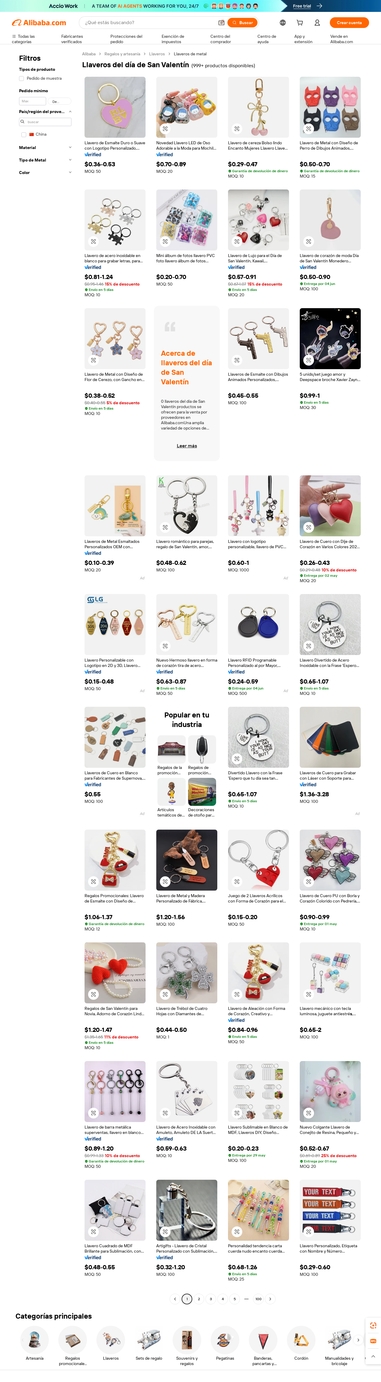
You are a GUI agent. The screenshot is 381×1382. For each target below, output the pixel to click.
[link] (373, 1325)
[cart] (300, 23)
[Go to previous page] (175, 1299)
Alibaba (89, 53)
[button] (221, 22)
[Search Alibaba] (149, 22)
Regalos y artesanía (122, 53)
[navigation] (45, 677)
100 (258, 1299)
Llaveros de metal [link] (190, 53)
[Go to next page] (270, 1299)
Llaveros (157, 53)
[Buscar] (242, 22)
